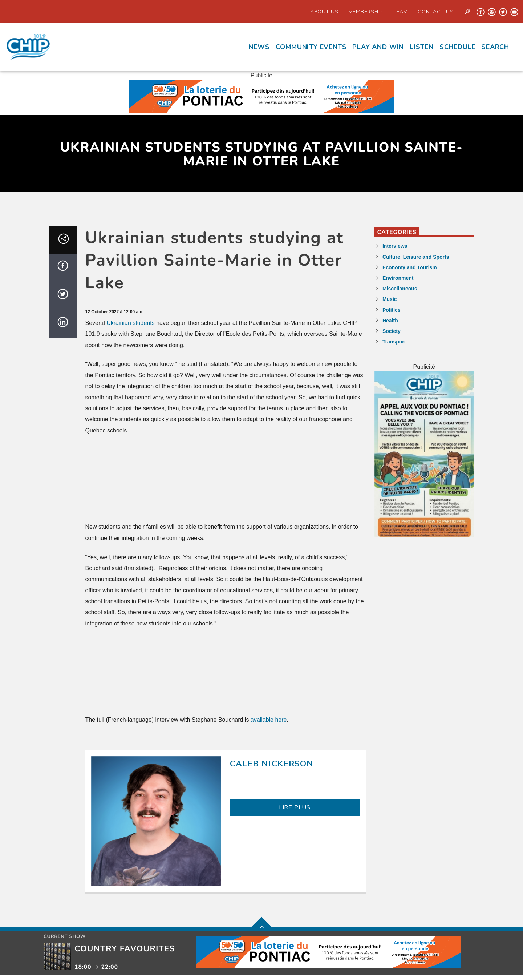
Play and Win (378, 47)
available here (269, 720)
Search (495, 47)
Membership (365, 11)
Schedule (457, 47)
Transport (394, 342)
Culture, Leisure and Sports (415, 257)
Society (391, 331)
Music (389, 299)
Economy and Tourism (409, 267)
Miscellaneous (399, 288)
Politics (391, 310)
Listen (422, 47)
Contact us (435, 11)
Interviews (394, 246)
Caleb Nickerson (272, 763)
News (258, 47)
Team (400, 11)
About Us (324, 11)
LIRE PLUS (295, 807)
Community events (311, 47)
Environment (398, 278)
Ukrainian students (130, 323)
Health (390, 320)
